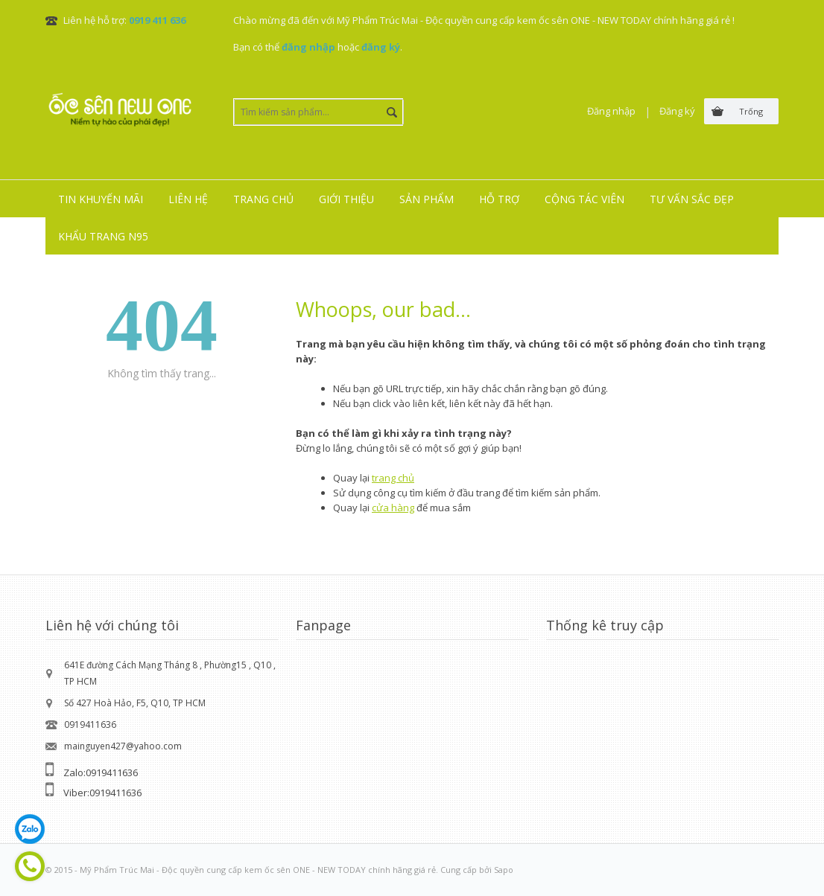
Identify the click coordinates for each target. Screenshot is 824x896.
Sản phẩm (426, 199)
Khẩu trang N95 (103, 236)
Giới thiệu (346, 199)
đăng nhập (308, 47)
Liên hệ (188, 199)
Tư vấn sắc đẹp (692, 199)
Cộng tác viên (584, 199)
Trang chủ (263, 199)
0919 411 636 (157, 20)
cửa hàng (393, 507)
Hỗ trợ (499, 199)
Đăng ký (677, 111)
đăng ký (380, 47)
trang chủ (393, 477)
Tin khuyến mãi (100, 199)
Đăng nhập (611, 111)
